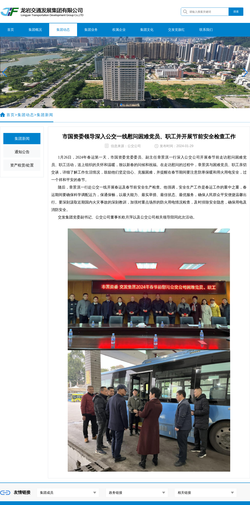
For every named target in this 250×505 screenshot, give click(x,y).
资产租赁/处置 (22, 165)
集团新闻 (22, 138)
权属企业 (119, 29)
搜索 (236, 11)
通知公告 (22, 152)
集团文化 (147, 29)
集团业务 (91, 29)
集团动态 (63, 29)
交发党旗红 (176, 29)
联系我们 (206, 29)
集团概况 (35, 29)
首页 (10, 29)
